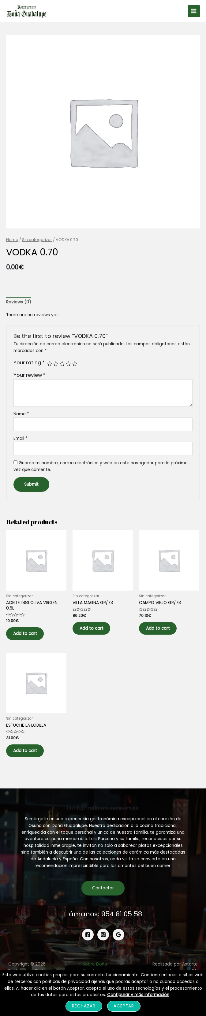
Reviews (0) (18, 303)
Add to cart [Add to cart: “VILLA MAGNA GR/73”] (95, 631)
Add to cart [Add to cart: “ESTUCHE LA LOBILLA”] (29, 757)
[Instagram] (103, 942)
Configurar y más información (138, 995)
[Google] (118, 942)
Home (12, 241)
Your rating (29, 364)
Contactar (103, 896)
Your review (29, 376)
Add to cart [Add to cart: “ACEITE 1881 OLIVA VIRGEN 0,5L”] (29, 637)
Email (20, 440)
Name (21, 415)
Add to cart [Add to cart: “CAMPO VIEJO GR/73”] (162, 631)
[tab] (18, 303)
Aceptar (124, 1006)
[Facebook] (88, 942)
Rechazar (84, 1006)
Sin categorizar (37, 241)
